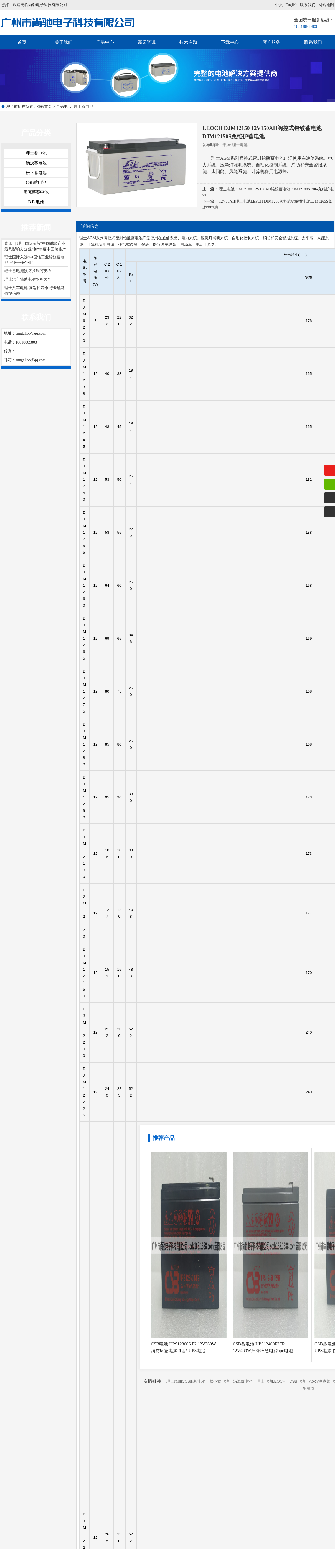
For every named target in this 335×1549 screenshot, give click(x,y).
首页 (21, 42)
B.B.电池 (36, 202)
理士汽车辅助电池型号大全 (27, 279)
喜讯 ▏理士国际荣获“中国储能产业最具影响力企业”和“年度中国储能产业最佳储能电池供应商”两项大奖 (35, 247)
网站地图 (326, 5)
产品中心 (105, 42)
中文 (279, 5)
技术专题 (188, 42)
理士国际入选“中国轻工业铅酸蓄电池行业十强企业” (34, 260)
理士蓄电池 (83, 107)
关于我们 (63, 42)
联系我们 (308, 5)
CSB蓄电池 (36, 182)
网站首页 (44, 107)
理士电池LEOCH (271, 1381)
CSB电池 (297, 1381)
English (292, 5)
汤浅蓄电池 (36, 163)
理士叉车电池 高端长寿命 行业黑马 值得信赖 (34, 291)
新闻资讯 (147, 42)
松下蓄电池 (36, 173)
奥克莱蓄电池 (36, 192)
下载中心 (230, 42)
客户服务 (271, 42)
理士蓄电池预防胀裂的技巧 (27, 271)
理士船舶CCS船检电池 (186, 1381)
